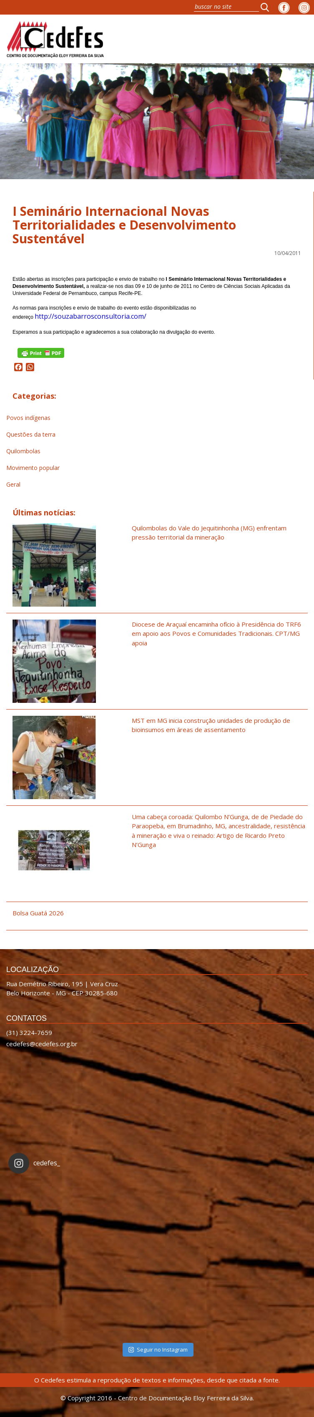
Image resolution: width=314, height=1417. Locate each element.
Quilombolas (23, 451)
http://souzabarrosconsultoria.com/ (90, 316)
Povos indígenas (28, 418)
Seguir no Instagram (158, 1349)
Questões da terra (30, 434)
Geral (13, 484)
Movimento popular (33, 468)
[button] (267, 7)
